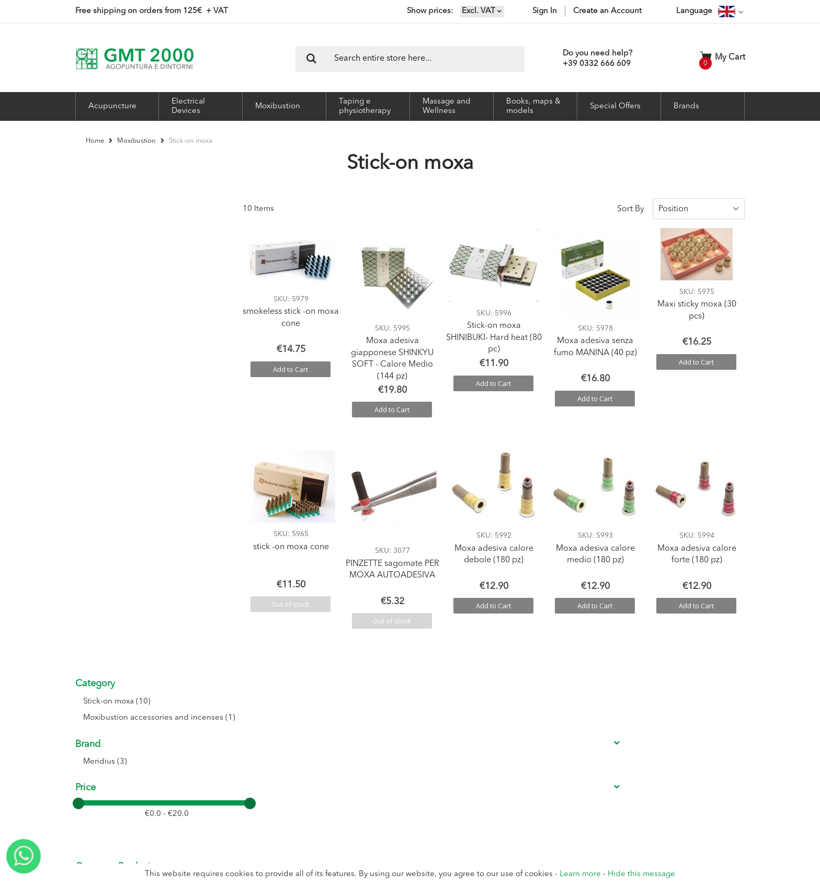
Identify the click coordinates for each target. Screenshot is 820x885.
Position (673, 201)
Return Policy (465, 737)
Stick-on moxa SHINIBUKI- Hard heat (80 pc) (494, 330)
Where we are (257, 724)
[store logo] (134, 59)
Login (349, 711)
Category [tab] (95, 201)
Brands (686, 106)
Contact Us (253, 737)
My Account (359, 737)
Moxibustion (137, 141)
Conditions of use (472, 711)
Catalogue (252, 763)
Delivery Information (476, 750)
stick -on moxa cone (291, 539)
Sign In (544, 11)
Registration (359, 724)
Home (96, 141)
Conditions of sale (472, 724)
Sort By (630, 201)
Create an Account (607, 11)
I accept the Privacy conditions (606, 762)
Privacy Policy (465, 763)
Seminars (250, 750)
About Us (250, 711)
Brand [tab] (87, 273)
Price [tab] (85, 317)
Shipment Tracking (369, 763)
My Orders (356, 750)
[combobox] (410, 59)
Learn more (580, 874)
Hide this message (641, 874)
